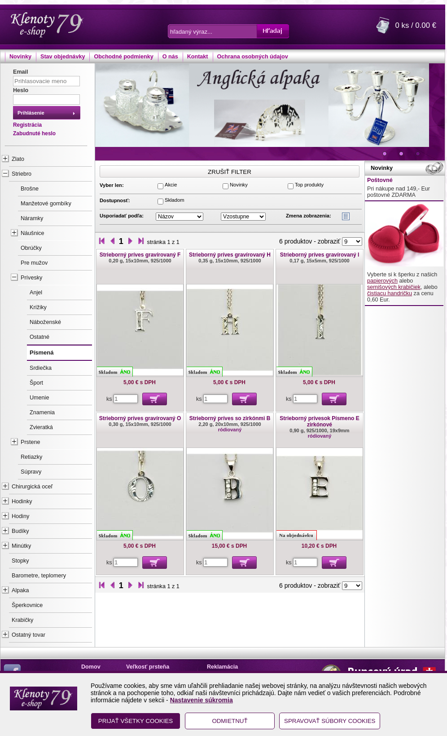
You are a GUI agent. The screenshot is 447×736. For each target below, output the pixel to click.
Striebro (21, 174)
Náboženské (45, 322)
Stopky (20, 561)
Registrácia (27, 125)
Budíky (20, 531)
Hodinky (22, 501)
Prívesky (31, 278)
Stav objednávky (62, 56)
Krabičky (22, 620)
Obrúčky (31, 248)
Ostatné (39, 337)
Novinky (20, 56)
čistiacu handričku (389, 293)
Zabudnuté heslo (34, 133)
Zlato (18, 159)
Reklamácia (222, 667)
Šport (36, 383)
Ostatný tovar (28, 635)
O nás (170, 56)
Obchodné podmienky (123, 56)
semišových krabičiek (394, 287)
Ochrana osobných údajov (252, 56)
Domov (91, 667)
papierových (382, 281)
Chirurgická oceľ (32, 486)
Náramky (32, 218)
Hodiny (20, 516)
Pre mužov (34, 263)
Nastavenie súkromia (201, 700)
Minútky (21, 546)
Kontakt (197, 56)
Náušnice (32, 233)
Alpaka (20, 590)
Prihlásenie (31, 112)
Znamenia (42, 412)
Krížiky (38, 307)
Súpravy (31, 472)
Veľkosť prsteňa (147, 667)
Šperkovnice (27, 605)
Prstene (30, 442)
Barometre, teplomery (39, 575)
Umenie (39, 398)
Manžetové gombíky (46, 203)
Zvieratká (41, 427)
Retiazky (31, 457)
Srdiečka (41, 368)
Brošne (30, 189)
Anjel (36, 292)
